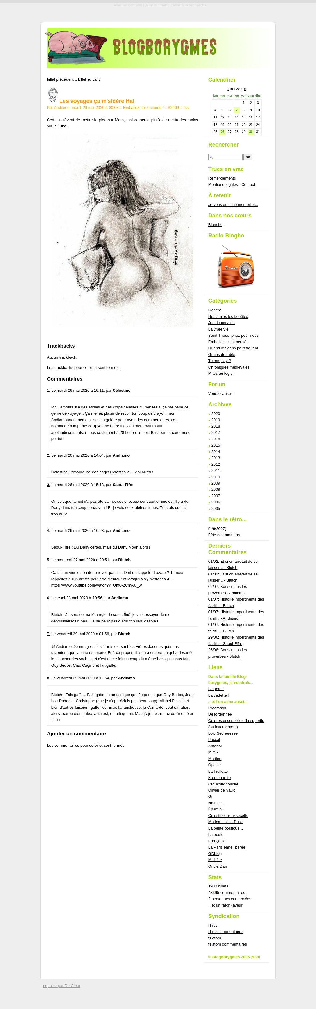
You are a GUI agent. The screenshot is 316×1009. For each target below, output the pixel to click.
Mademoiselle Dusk (225, 821)
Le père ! (216, 688)
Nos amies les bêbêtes (228, 316)
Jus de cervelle (221, 322)
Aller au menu (157, 5)
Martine (215, 758)
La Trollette (218, 771)
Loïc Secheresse (223, 733)
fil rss (213, 925)
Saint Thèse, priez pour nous (233, 335)
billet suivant (89, 79)
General (215, 310)
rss (186, 107)
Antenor (215, 746)
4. (48, 530)
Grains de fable (221, 354)
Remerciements (222, 178)
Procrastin (217, 708)
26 (222, 132)
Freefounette (219, 777)
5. (48, 560)
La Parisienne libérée (226, 847)
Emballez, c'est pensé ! (143, 107)
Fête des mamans (224, 534)
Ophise (214, 765)
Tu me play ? (219, 360)
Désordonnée (220, 714)
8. (48, 678)
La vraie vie (218, 329)
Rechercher (223, 145)
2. (48, 455)
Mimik (213, 752)
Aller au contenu (128, 5)
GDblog (215, 853)
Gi (210, 796)
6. (48, 598)
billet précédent (60, 79)
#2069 (173, 107)
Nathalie (215, 803)
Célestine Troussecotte (228, 815)
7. (48, 633)
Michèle (215, 859)
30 (250, 132)
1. (48, 390)
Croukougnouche (223, 784)
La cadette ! (218, 695)
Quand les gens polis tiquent (233, 348)
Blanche (215, 224)
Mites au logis (220, 373)
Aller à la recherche (189, 5)
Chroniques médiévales (229, 367)
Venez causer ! (221, 393)
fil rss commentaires (225, 931)
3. (48, 484)
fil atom (214, 938)
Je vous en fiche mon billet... (233, 204)
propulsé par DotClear (61, 985)
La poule (215, 834)
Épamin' (215, 809)
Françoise (217, 841)
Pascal (214, 739)
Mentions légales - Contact (231, 184)
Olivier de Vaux (221, 790)
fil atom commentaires (227, 944)
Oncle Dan (217, 866)
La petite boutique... (225, 828)
